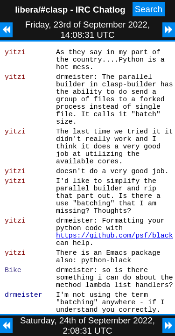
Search (148, 9)
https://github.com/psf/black (114, 279)
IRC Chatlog (101, 9)
